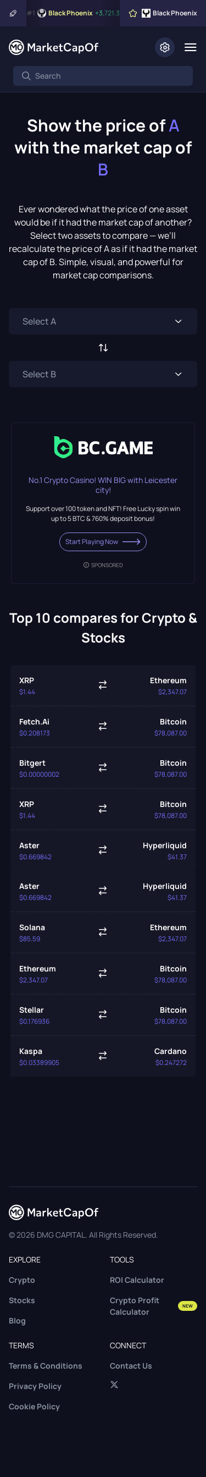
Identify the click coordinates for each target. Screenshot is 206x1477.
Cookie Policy (34, 1406)
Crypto (22, 1280)
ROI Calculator (137, 1280)
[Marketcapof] (53, 47)
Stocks (22, 1300)
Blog (17, 1320)
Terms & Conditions (45, 1365)
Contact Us (131, 1365)
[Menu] (190, 47)
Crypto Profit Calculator (154, 1306)
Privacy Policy (35, 1386)
